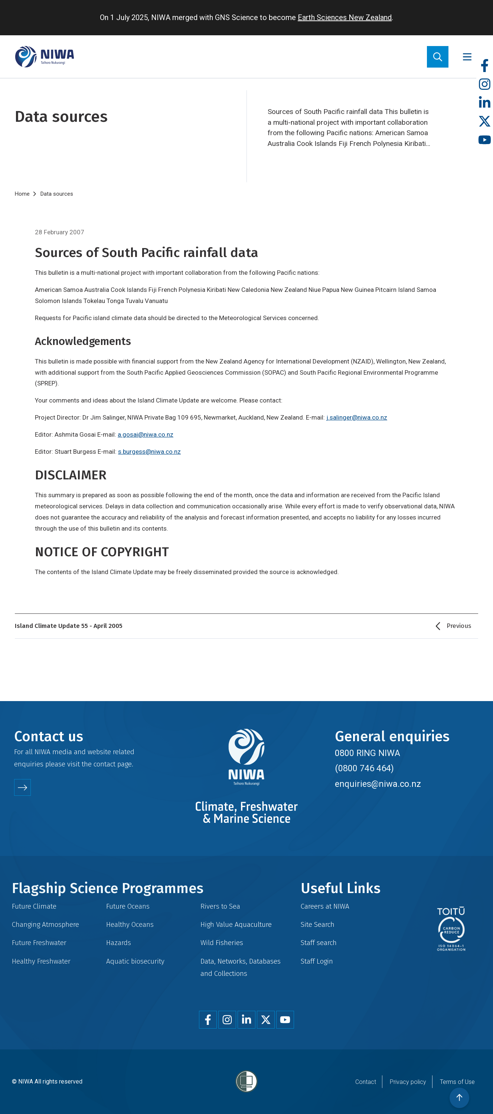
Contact (365, 1081)
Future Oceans (128, 906)
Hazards (118, 942)
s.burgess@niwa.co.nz (149, 451)
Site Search (317, 924)
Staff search (319, 942)
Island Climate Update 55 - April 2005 (69, 626)
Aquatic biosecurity (135, 961)
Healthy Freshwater (41, 961)
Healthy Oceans (130, 924)
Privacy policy (408, 1081)
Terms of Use (457, 1081)
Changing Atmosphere (45, 924)
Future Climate (34, 906)
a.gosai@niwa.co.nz (145, 434)
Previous (459, 626)
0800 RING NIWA (367, 753)
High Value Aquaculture (236, 924)
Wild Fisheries (221, 942)
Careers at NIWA (325, 906)
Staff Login (317, 961)
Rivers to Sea (220, 906)
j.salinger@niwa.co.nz (356, 417)
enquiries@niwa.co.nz (378, 784)
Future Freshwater (39, 942)
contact (104, 764)
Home (22, 193)
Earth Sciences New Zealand (345, 17)
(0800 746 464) (364, 768)
